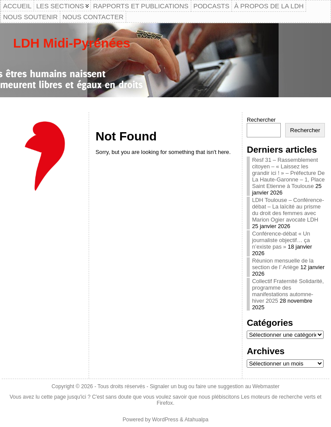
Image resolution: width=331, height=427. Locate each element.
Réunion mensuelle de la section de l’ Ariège (283, 263)
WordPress (165, 420)
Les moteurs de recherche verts (278, 397)
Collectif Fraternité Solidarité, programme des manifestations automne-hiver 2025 (288, 291)
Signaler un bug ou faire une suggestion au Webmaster (214, 386)
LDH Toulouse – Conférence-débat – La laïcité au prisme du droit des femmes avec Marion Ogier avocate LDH (288, 210)
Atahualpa (196, 420)
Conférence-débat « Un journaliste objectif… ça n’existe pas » (281, 240)
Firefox (165, 403)
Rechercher (261, 119)
